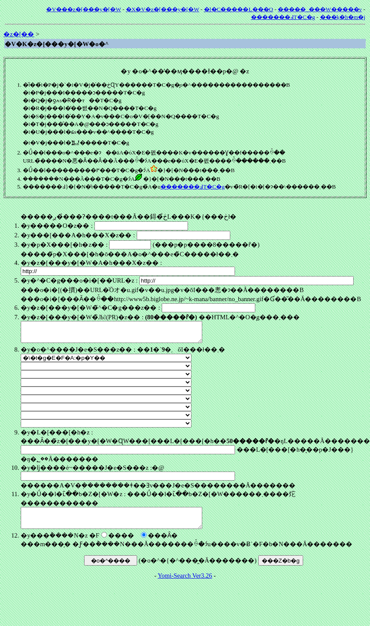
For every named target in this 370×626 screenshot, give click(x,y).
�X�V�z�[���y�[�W (162, 9)
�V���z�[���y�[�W (83, 9)
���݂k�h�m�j (342, 17)
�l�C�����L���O (238, 9)
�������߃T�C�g (283, 17)
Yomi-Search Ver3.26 (185, 583)
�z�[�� (18, 34)
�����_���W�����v (320, 9)
